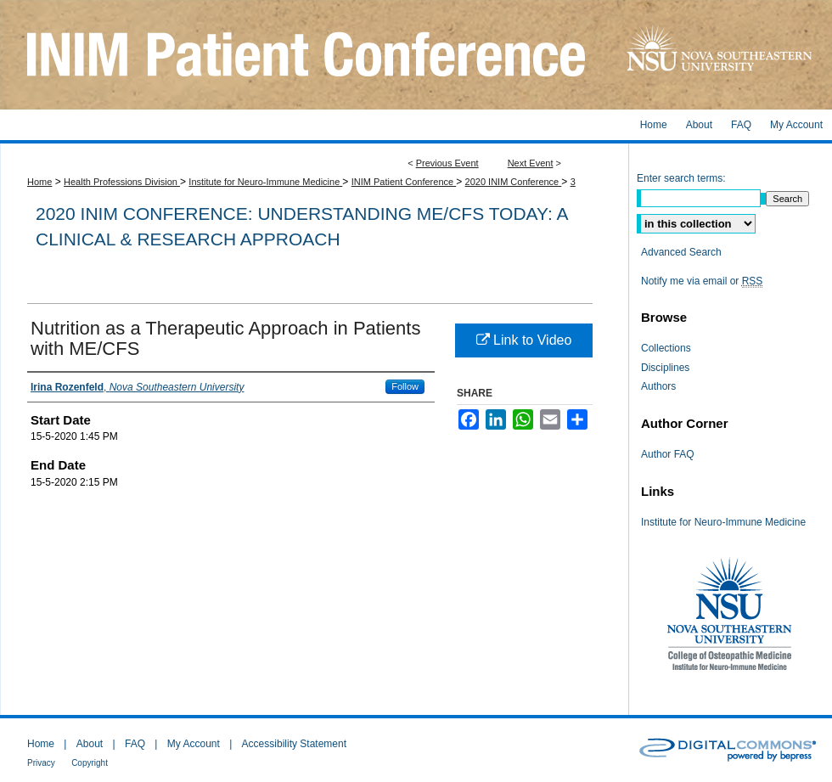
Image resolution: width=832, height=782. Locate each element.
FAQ (135, 744)
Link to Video (524, 340)
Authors (658, 386)
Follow (405, 386)
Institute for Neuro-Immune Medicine (265, 182)
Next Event (531, 163)
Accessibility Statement (294, 744)
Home (39, 182)
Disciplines (665, 368)
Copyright (89, 763)
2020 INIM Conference (513, 182)
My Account (193, 744)
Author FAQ (667, 454)
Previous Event (447, 163)
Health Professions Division (122, 182)
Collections (666, 348)
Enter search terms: (681, 178)
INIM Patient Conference (404, 182)
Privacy (41, 763)
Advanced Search (681, 252)
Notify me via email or (701, 281)
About (89, 744)
